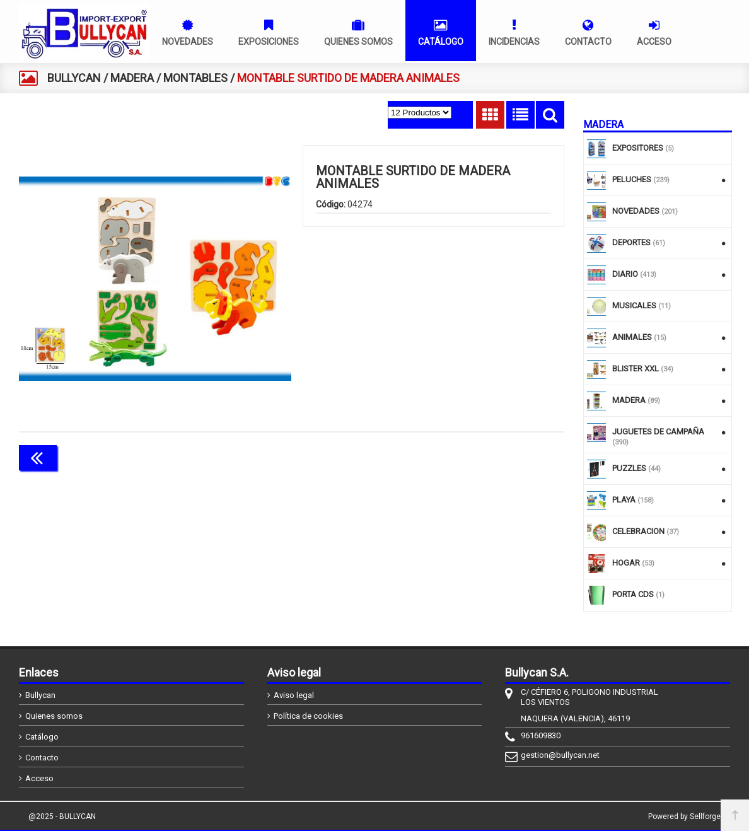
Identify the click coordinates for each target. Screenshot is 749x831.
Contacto (42, 757)
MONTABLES (195, 77)
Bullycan (40, 695)
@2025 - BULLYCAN (62, 816)
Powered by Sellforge (684, 816)
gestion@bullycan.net (560, 755)
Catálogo (42, 736)
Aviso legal (294, 695)
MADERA (132, 77)
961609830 (540, 735)
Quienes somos (54, 716)
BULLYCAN (74, 77)
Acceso (39, 778)
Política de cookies (308, 716)
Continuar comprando (508, 456)
